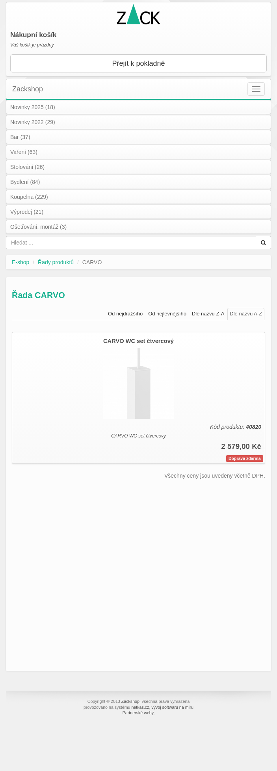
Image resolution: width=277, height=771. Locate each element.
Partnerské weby (138, 712)
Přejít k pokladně (138, 63)
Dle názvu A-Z (246, 314)
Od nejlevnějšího (167, 314)
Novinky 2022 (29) (32, 122)
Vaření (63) (23, 152)
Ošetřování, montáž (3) (38, 227)
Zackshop (27, 89)
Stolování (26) (27, 167)
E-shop (20, 262)
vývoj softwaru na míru (172, 707)
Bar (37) (20, 137)
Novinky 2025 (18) (32, 107)
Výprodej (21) (26, 212)
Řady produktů (56, 262)
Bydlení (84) (25, 182)
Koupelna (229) (29, 197)
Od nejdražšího (125, 314)
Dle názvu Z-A (208, 314)
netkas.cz (140, 707)
